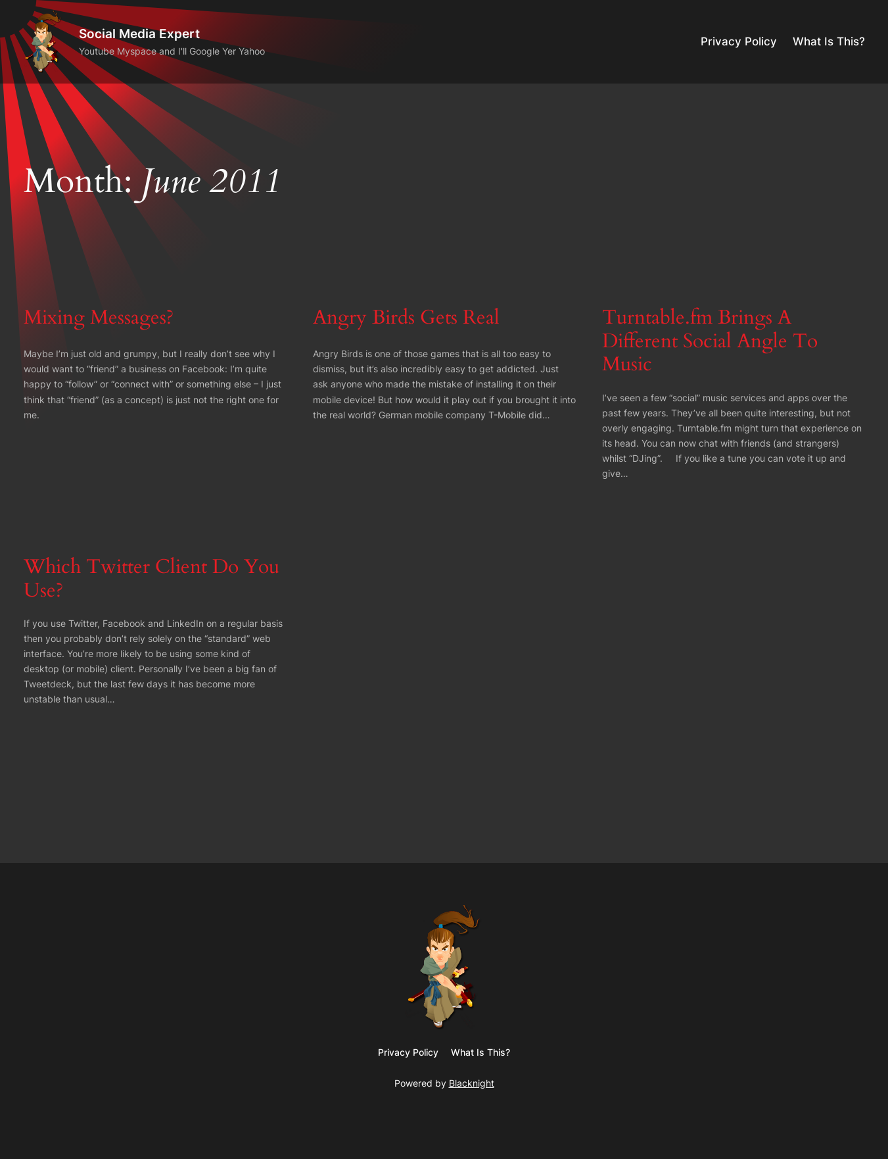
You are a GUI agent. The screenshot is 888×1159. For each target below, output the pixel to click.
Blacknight (471, 1083)
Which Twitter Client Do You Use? (151, 579)
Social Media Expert (139, 33)
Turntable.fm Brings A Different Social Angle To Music (710, 342)
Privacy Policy (739, 41)
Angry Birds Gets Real (406, 318)
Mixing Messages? (99, 318)
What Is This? (829, 41)
